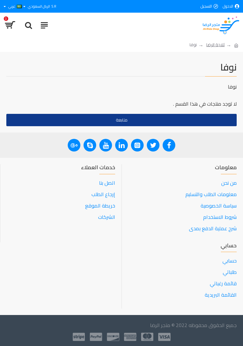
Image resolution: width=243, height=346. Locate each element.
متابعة (122, 120)
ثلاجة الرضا (215, 45)
